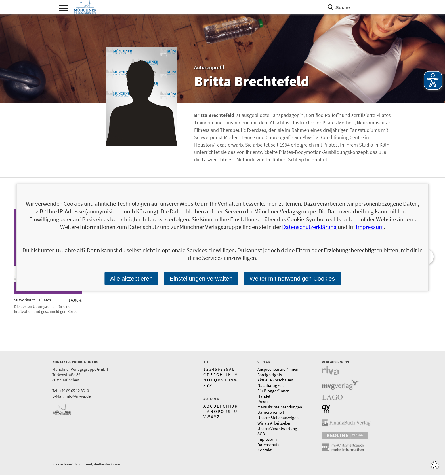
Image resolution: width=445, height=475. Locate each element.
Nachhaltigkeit (270, 385)
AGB (261, 433)
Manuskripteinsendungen (279, 407)
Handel (263, 396)
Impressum (267, 439)
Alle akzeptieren (131, 278)
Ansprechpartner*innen (277, 369)
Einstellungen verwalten (200, 278)
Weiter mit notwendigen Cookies (292, 278)
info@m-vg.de (78, 396)
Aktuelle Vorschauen (275, 380)
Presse (262, 401)
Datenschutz (268, 444)
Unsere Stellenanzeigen (278, 417)
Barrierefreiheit (270, 412)
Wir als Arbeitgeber (274, 423)
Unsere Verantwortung (277, 428)
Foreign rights (269, 374)
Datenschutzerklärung (309, 227)
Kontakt (264, 450)
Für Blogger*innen (273, 390)
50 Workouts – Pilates (32, 299)
